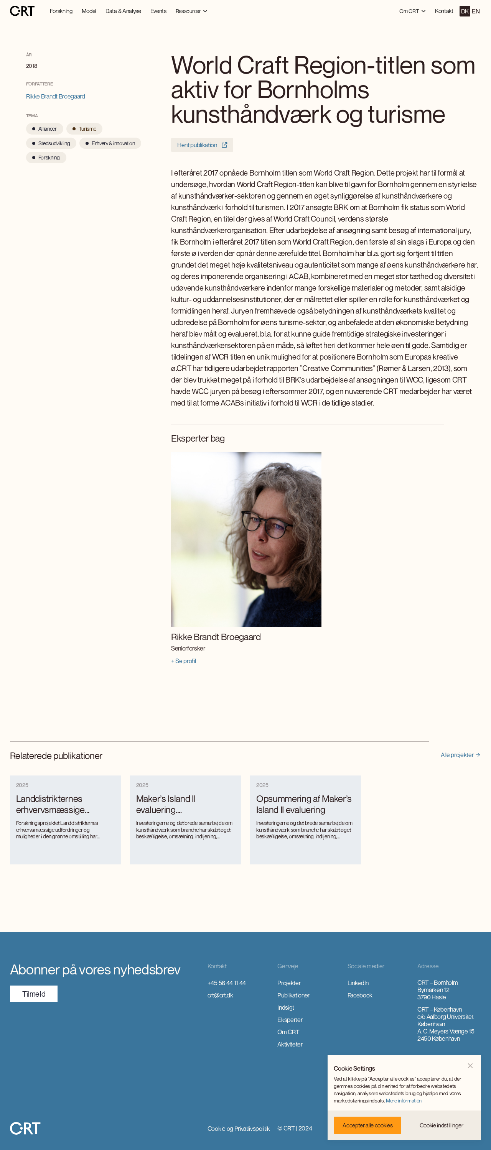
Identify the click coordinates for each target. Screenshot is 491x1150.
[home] (22, 11)
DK (465, 11)
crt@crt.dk (220, 995)
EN (475, 11)
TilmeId (34, 994)
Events (158, 10)
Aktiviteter (289, 1044)
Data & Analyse (123, 10)
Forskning (61, 10)
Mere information (404, 1100)
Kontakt (444, 10)
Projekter (288, 983)
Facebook (360, 995)
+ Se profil (183, 661)
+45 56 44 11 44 (227, 983)
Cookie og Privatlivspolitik (239, 1128)
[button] (192, 11)
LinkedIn (358, 983)
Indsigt (285, 1007)
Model (89, 10)
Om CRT (288, 1032)
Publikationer (293, 995)
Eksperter (289, 1020)
